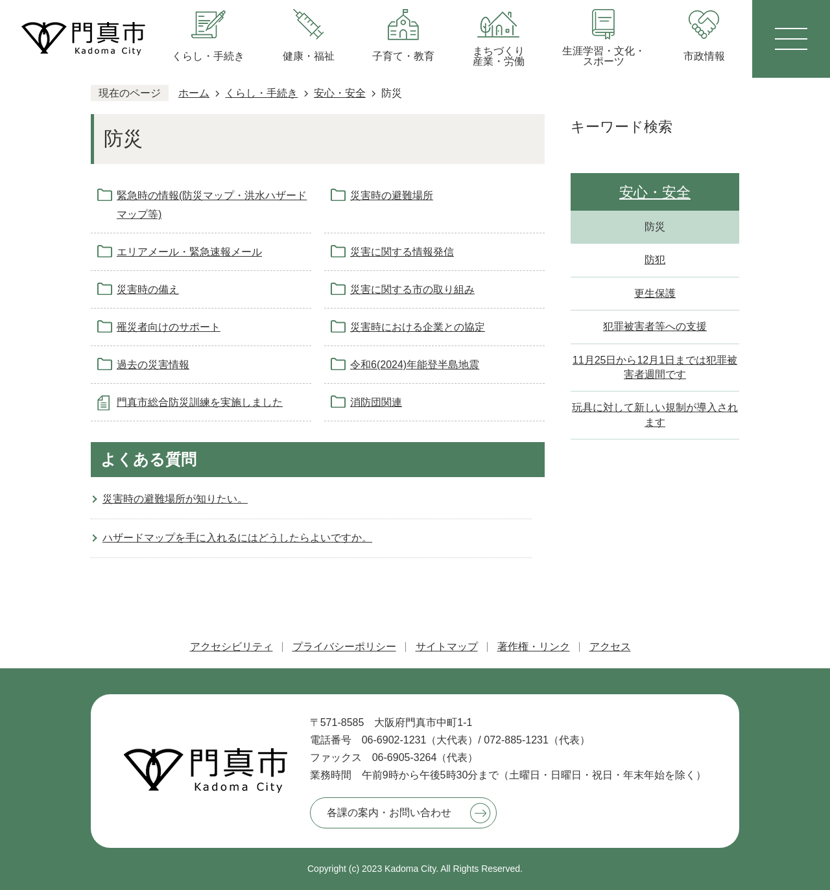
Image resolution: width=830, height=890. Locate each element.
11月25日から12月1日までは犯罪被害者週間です (655, 367)
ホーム (193, 93)
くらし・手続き (261, 93)
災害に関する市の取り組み (412, 289)
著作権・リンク (533, 646)
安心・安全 (340, 93)
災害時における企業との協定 (417, 327)
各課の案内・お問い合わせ (389, 812)
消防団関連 (376, 402)
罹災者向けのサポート (168, 327)
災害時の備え (148, 289)
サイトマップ (447, 646)
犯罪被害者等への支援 (655, 326)
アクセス (610, 646)
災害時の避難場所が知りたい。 (175, 498)
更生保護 (655, 293)
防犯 (655, 259)
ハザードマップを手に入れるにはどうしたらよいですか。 (237, 537)
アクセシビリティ (231, 646)
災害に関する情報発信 (402, 251)
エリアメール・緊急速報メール (189, 251)
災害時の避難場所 (391, 195)
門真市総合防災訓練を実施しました (200, 402)
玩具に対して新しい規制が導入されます (655, 414)
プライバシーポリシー (344, 646)
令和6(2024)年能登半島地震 (414, 364)
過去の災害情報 (153, 364)
